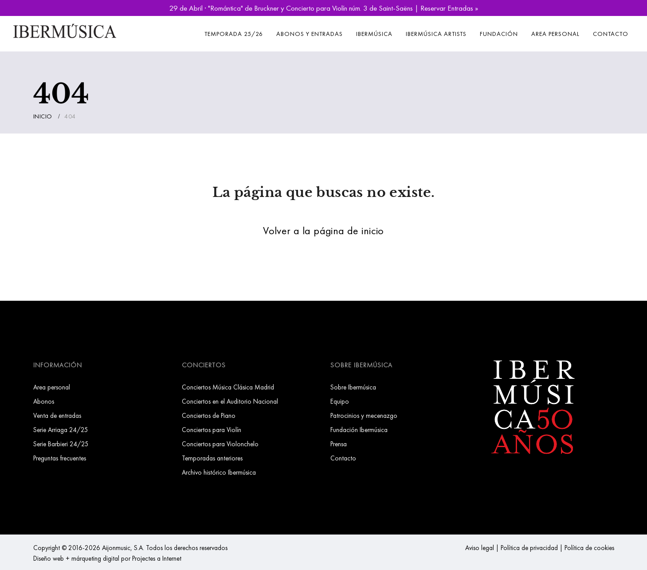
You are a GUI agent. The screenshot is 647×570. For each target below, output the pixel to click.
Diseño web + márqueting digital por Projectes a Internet (107, 558)
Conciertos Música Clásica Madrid (228, 387)
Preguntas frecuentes (59, 458)
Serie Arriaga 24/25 (60, 429)
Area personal (555, 34)
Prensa (338, 444)
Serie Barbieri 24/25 (61, 444)
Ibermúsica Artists (436, 34)
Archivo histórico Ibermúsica (219, 472)
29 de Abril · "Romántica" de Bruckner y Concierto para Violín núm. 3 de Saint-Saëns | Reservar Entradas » (323, 8)
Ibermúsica (374, 34)
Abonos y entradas (309, 34)
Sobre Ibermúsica (353, 387)
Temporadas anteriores (212, 458)
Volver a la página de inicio (323, 230)
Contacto (610, 34)
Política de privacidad (529, 547)
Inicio (42, 116)
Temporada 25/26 (233, 34)
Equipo (339, 401)
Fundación (499, 34)
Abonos (43, 401)
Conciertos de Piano (208, 415)
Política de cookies (589, 547)
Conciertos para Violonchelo (220, 444)
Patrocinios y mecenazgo (363, 415)
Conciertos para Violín (211, 429)
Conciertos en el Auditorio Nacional (230, 401)
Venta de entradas (57, 415)
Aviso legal (479, 547)
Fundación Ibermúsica (359, 429)
